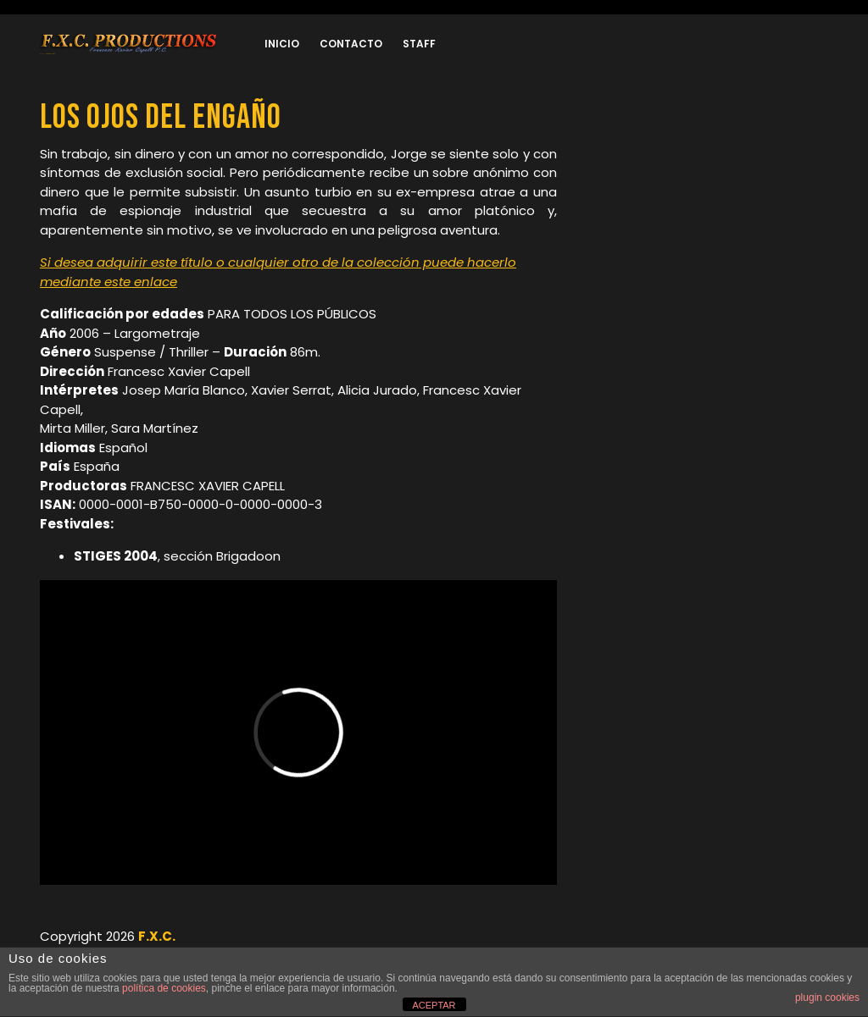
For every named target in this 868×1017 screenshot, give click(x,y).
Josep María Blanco (183, 390)
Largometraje (157, 333)
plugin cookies (827, 997)
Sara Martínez (154, 428)
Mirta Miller (72, 428)
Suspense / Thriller (151, 352)
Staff (419, 43)
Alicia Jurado (377, 390)
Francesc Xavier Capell (179, 371)
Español (123, 447)
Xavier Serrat (291, 390)
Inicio (281, 43)
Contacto (351, 43)
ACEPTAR (433, 1005)
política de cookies (164, 988)
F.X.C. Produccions (47, 53)
